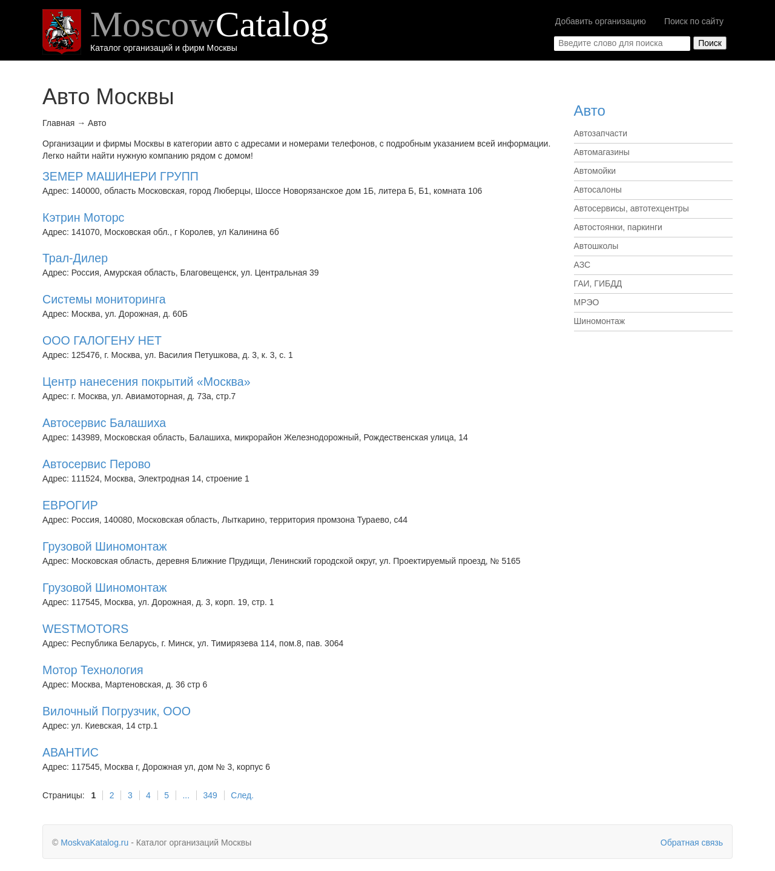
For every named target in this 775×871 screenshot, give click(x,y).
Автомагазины (602, 152)
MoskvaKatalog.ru (94, 842)
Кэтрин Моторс (83, 217)
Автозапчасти (600, 133)
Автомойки (595, 171)
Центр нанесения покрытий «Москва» (146, 381)
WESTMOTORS (85, 628)
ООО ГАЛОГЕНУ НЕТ (102, 340)
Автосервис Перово (96, 464)
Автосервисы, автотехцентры (631, 208)
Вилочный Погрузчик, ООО (116, 711)
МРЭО (586, 302)
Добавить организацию (600, 21)
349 (210, 795)
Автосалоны (598, 189)
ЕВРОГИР (70, 505)
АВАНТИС (70, 752)
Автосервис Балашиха (104, 422)
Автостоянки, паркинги (618, 227)
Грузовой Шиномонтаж (104, 546)
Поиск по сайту (694, 21)
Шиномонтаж (599, 321)
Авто (589, 110)
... (186, 795)
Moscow (209, 24)
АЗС (582, 265)
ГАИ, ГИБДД (598, 283)
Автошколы (596, 246)
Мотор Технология (92, 670)
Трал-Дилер (75, 258)
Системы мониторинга (104, 299)
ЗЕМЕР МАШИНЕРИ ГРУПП (120, 176)
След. (242, 795)
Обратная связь (692, 842)
